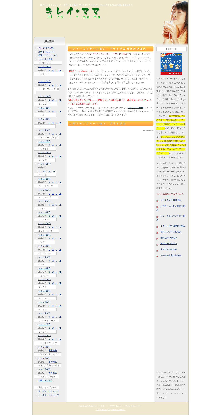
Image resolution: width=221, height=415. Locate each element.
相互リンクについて (47, 55)
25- (39, 171)
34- (54, 171)
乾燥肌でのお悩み (168, 237)
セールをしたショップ (48, 395)
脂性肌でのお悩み (168, 249)
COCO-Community (136, 107)
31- (49, 171)
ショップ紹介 (44, 66)
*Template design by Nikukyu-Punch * (110, 409)
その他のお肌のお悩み (170, 255)
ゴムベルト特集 (45, 59)
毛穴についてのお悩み (170, 232)
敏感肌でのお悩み (168, 243)
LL (60, 70)
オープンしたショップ (48, 391)
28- (44, 171)
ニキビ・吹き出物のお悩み (172, 226)
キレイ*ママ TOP (46, 48)
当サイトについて (46, 52)
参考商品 (53, 350)
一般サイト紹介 (45, 380)
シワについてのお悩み (170, 200)
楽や (151, 130)
